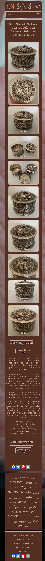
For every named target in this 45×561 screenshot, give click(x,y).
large (29, 522)
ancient (23, 502)
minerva (23, 477)
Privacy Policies (23, 543)
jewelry (33, 478)
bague (21, 498)
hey (36, 483)
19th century (20, 522)
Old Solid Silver (23, 535)
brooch (12, 502)
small (25, 507)
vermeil (28, 482)
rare (31, 488)
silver (13, 491)
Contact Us (23, 539)
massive (16, 482)
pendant (33, 507)
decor (15, 498)
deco (21, 517)
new (10, 498)
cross (27, 517)
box (20, 525)
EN (20, 551)
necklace (16, 511)
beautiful (29, 511)
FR (26, 551)
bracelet (26, 492)
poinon (16, 488)
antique (14, 507)
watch (27, 526)
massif (36, 493)
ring (23, 487)
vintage (34, 502)
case (10, 522)
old (35, 521)
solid (29, 497)
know (36, 516)
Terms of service (23, 547)
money (13, 516)
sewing (14, 478)
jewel (37, 498)
